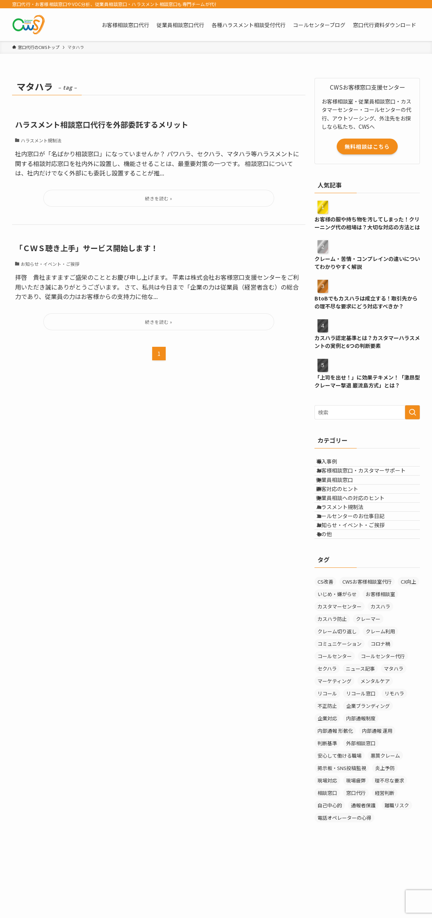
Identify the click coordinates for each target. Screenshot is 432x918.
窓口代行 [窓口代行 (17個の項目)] (356, 852)
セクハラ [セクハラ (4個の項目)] (327, 728)
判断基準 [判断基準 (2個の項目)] (327, 802)
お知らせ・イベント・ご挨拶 (358, 574)
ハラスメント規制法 (347, 543)
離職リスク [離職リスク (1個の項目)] (397, 864)
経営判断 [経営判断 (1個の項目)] (384, 852)
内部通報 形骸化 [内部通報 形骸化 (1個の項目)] (335, 790)
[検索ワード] (367, 412)
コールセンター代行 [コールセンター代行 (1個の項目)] (383, 715)
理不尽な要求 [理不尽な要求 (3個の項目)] (389, 839)
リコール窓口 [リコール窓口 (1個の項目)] (361, 752)
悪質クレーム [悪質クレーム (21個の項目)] (385, 815)
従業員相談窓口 (342, 496)
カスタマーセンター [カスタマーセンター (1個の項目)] (340, 665)
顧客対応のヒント (345, 511)
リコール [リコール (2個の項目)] (327, 752)
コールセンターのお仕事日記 (358, 559)
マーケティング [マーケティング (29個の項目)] (334, 740)
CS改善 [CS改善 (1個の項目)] (325, 641)
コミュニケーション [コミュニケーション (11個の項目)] (340, 703)
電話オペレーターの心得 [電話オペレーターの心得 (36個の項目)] (344, 877)
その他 (332, 590)
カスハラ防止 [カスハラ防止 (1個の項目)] (332, 678)
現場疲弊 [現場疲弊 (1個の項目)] (356, 839)
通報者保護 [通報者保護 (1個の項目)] (363, 864)
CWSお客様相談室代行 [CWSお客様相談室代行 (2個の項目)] (367, 641)
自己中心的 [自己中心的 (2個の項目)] (330, 864)
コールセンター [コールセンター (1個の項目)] (335, 715)
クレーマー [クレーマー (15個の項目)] (368, 678)
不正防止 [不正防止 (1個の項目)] (327, 765)
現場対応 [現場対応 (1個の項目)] (327, 839)
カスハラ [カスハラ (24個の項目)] (380, 665)
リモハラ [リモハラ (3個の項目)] (394, 752)
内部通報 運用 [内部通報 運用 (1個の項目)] (377, 790)
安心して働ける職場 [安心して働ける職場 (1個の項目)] (340, 815)
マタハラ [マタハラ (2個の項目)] (393, 728)
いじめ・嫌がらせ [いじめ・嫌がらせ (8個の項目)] (337, 653)
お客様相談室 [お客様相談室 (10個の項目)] (380, 653)
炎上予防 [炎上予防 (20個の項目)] (385, 827)
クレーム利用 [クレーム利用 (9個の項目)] (380, 690)
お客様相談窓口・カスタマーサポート (369, 480)
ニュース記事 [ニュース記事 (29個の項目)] (360, 728)
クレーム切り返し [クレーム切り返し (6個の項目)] (337, 690)
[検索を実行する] (412, 412)
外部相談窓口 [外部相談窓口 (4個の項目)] (361, 802)
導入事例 (334, 464)
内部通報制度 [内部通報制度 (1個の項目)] (361, 777)
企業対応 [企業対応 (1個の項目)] (327, 777)
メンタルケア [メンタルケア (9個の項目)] (375, 740)
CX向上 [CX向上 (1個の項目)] (408, 641)
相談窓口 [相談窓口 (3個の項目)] (327, 852)
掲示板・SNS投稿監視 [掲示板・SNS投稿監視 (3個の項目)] (342, 827)
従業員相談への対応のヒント (358, 527)
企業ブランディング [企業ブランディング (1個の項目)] (368, 765)
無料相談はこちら (367, 146)
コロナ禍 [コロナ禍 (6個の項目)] (380, 703)
